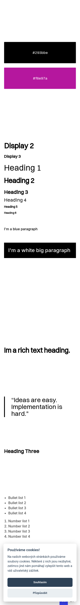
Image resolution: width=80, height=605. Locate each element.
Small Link (10, 300)
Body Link (12, 284)
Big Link (11, 292)
